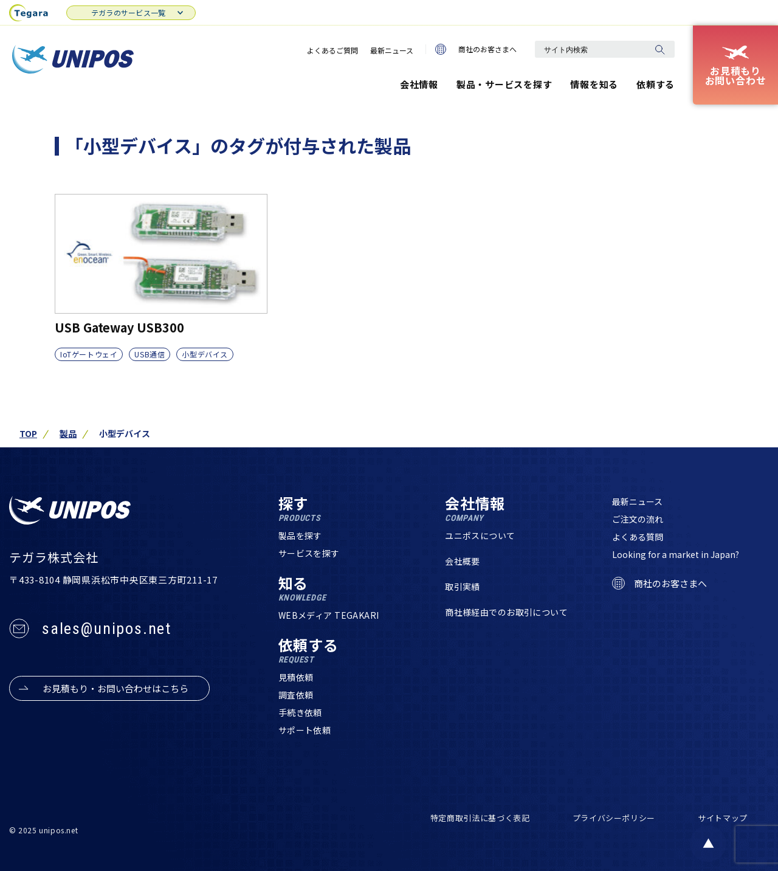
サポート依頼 (304, 730)
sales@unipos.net (106, 628)
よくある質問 (637, 537)
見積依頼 (296, 677)
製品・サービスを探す (504, 84)
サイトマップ (723, 818)
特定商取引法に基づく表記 (480, 818)
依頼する (655, 84)
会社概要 (462, 561)
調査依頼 (296, 694)
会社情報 (419, 84)
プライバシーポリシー (614, 818)
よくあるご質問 (332, 50)
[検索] (659, 49)
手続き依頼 (300, 712)
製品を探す (300, 535)
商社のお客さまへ (476, 49)
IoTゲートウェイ (88, 354)
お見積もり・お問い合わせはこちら (115, 688)
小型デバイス (205, 354)
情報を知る (594, 84)
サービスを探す (309, 553)
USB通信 (149, 354)
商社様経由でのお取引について (506, 612)
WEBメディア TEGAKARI (328, 615)
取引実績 (462, 586)
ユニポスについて (480, 535)
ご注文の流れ (637, 519)
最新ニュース (391, 50)
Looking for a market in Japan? (675, 554)
